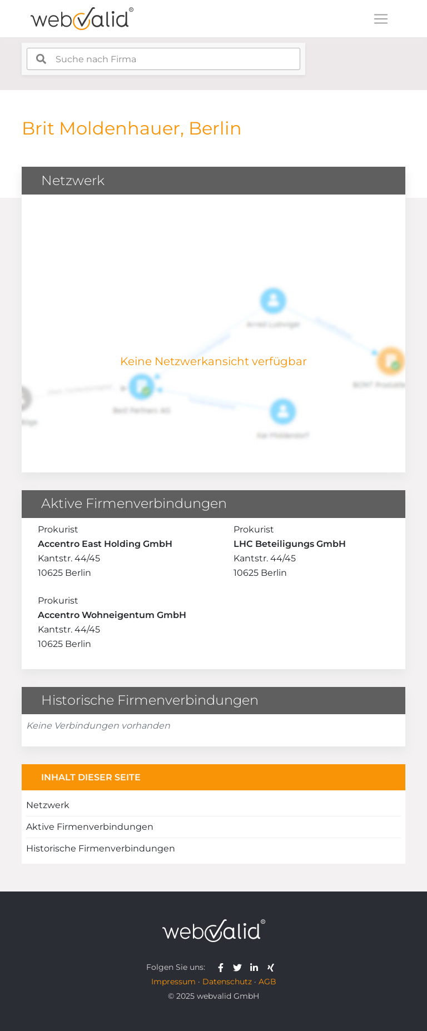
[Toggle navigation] (380, 19)
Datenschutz (227, 982)
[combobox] (163, 59)
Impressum (173, 982)
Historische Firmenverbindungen (100, 848)
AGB (267, 982)
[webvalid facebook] (223, 967)
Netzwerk (47, 805)
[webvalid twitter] (240, 967)
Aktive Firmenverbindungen (89, 826)
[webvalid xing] (272, 967)
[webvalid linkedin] (257, 967)
